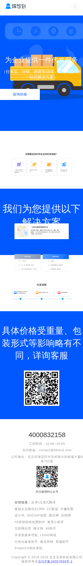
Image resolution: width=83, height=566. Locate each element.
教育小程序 (55, 522)
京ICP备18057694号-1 (55, 561)
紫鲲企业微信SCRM (29, 509)
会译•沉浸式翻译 (43, 502)
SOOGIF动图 (37, 515)
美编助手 (62, 541)
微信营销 (46, 541)
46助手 (51, 528)
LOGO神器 (48, 535)
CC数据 (52, 509)
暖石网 (54, 515)
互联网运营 (23, 528)
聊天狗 (38, 528)
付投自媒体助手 (26, 541)
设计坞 (20, 515)
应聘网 (66, 515)
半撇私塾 (67, 509)
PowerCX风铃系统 (28, 548)
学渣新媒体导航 (26, 535)
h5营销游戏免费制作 (30, 522)
